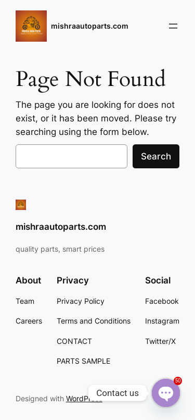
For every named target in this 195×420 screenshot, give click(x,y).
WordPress (84, 398)
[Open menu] (173, 26)
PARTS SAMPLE (83, 360)
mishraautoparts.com (89, 25)
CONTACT (74, 341)
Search (156, 156)
